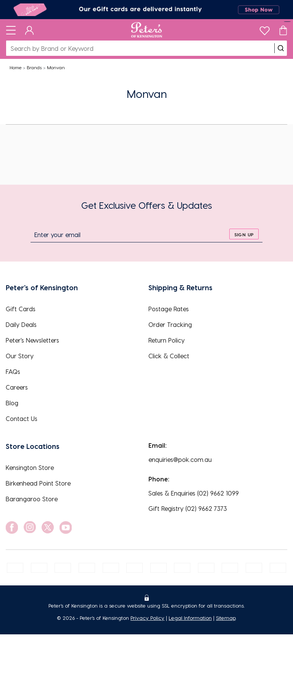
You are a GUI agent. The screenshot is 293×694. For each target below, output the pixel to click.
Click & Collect (168, 355)
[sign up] (244, 234)
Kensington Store (30, 467)
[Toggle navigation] (11, 29)
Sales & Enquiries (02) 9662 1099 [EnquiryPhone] (193, 493)
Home (16, 67)
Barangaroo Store (32, 498)
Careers (17, 387)
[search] (281, 48)
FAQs (13, 371)
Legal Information (190, 618)
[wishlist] (264, 29)
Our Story (20, 355)
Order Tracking (170, 324)
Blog (12, 402)
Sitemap (225, 618)
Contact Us (21, 418)
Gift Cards (20, 308)
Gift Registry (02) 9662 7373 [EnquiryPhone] (187, 508)
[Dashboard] (29, 29)
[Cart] (283, 29)
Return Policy (166, 340)
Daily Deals (21, 324)
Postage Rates (168, 308)
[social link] (12, 527)
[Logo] (146, 29)
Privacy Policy (147, 618)
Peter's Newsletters (32, 340)
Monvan (56, 67)
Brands (34, 67)
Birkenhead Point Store (38, 483)
